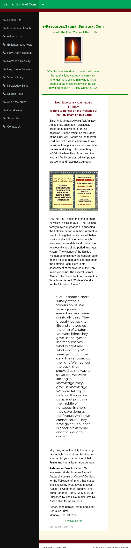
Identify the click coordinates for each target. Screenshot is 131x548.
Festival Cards (73, 520)
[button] (42, 4)
